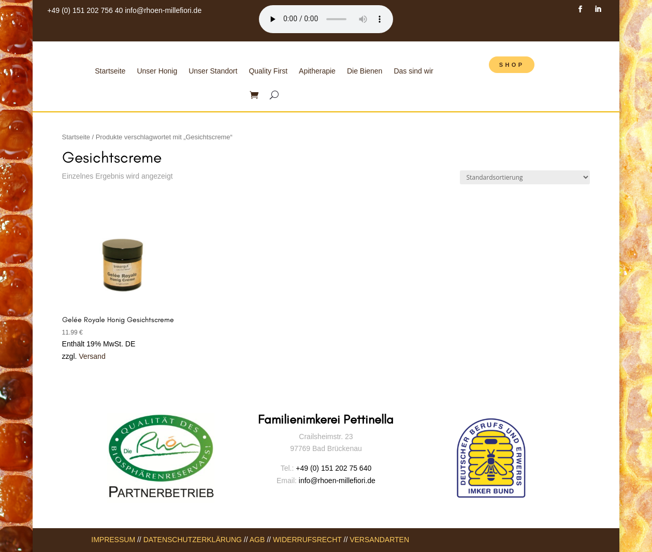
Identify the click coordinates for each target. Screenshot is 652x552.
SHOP (512, 65)
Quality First (268, 71)
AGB (257, 539)
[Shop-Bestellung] (525, 177)
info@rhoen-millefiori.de (163, 10)
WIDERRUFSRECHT (307, 539)
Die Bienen (365, 71)
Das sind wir (413, 71)
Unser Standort (213, 71)
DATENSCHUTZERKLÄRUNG (192, 539)
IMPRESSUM (113, 539)
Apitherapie (317, 71)
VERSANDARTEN (379, 539)
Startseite (110, 71)
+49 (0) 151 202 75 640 (333, 468)
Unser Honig (157, 71)
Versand (92, 356)
